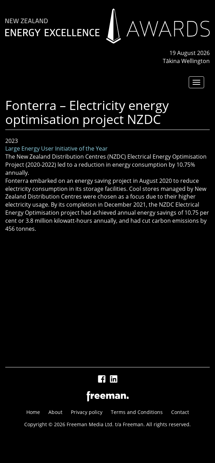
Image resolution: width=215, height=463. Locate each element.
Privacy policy (86, 412)
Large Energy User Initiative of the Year (56, 148)
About (55, 412)
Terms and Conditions (137, 412)
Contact (180, 412)
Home (33, 412)
